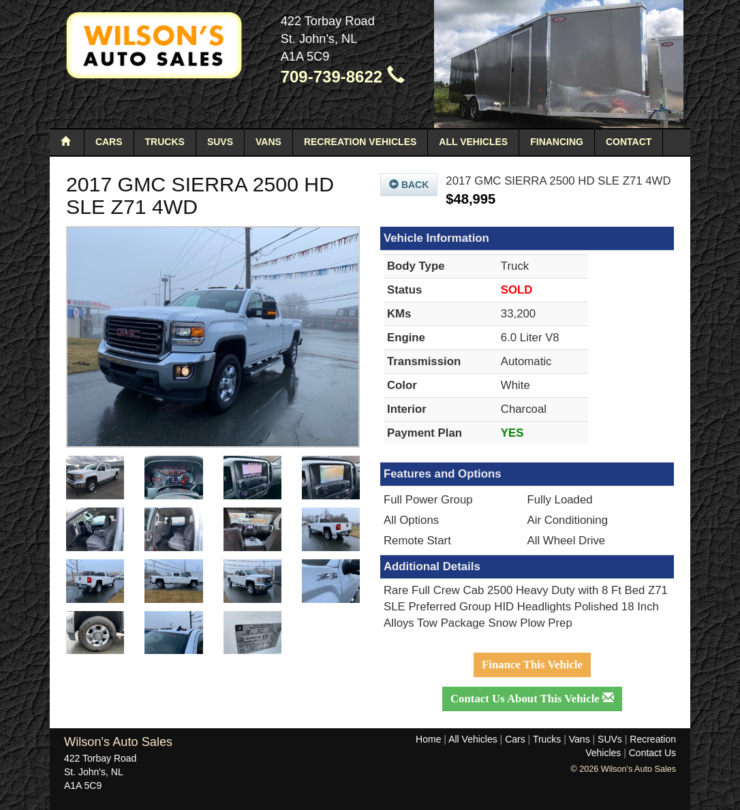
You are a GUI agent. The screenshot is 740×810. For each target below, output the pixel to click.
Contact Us (652, 752)
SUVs (220, 141)
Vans (268, 141)
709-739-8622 (343, 76)
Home (428, 739)
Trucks (165, 141)
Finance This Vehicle (532, 664)
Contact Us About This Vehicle (532, 698)
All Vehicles (473, 141)
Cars (109, 141)
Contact (628, 141)
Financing (556, 141)
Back (409, 184)
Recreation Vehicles (360, 141)
